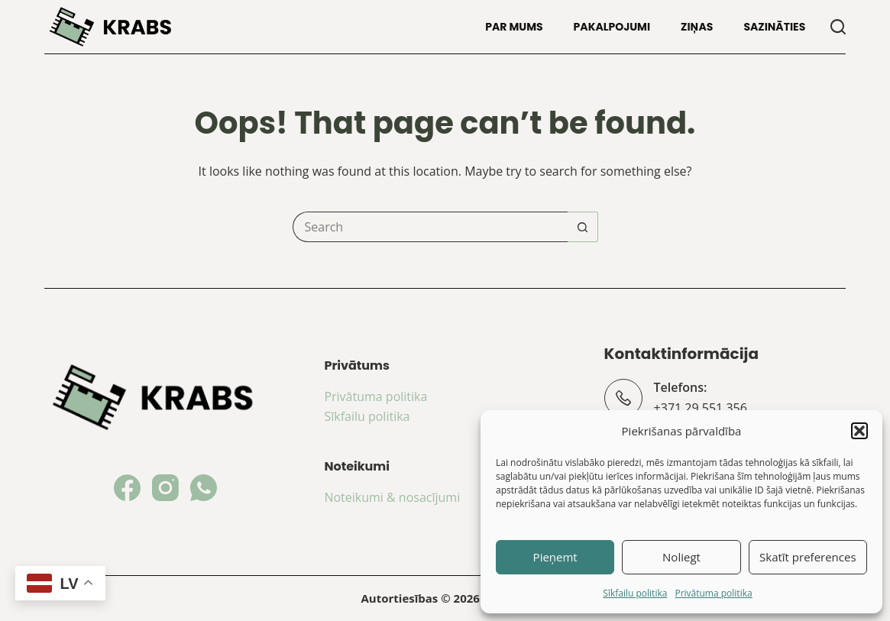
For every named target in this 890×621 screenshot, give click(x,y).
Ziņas (697, 26)
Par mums (513, 26)
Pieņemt (555, 556)
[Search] (838, 26)
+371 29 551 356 (700, 407)
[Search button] (583, 227)
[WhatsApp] (203, 487)
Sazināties (774, 26)
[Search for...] (430, 227)
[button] (859, 430)
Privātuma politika (713, 593)
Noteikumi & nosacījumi (392, 497)
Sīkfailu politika (635, 593)
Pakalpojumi (612, 26)
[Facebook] (127, 487)
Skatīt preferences (807, 556)
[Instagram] (165, 487)
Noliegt (681, 556)
